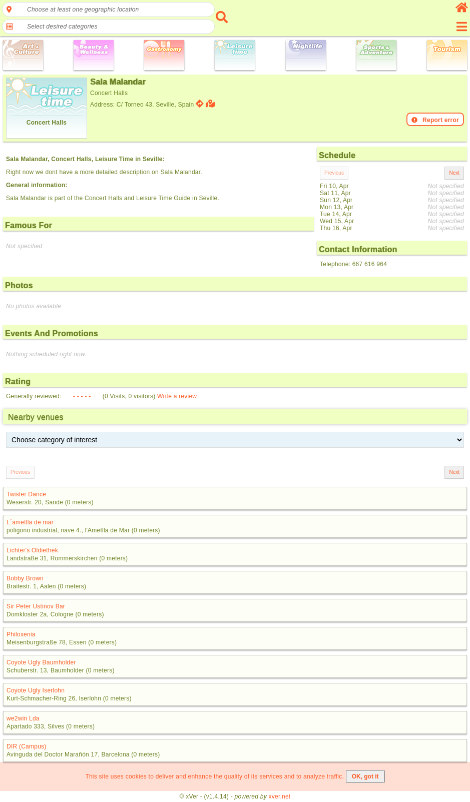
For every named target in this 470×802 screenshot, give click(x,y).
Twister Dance (26, 494)
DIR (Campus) (27, 746)
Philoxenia (21, 634)
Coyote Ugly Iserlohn (36, 690)
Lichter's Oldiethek (32, 550)
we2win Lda (23, 718)
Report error (435, 120)
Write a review (177, 396)
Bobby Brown (25, 578)
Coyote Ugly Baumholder (41, 662)
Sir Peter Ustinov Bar (36, 606)
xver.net (280, 796)
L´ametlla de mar (30, 522)
